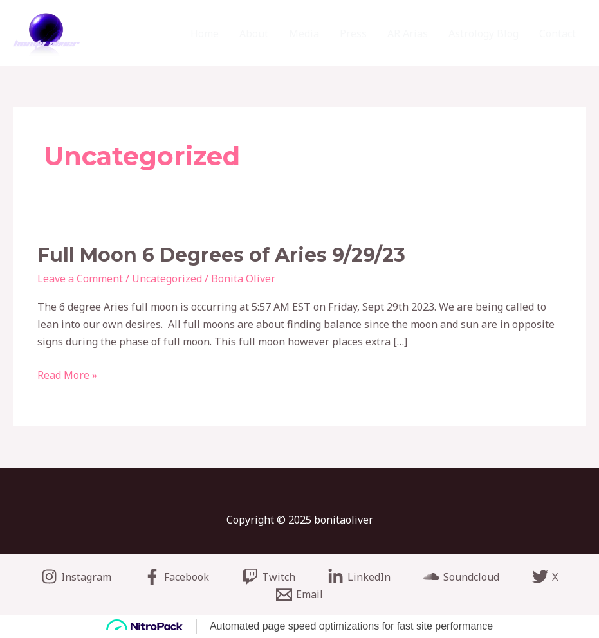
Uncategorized (167, 278)
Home (204, 33)
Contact (557, 33)
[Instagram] (76, 577)
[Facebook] (176, 577)
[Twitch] (268, 577)
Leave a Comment (80, 278)
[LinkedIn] (359, 577)
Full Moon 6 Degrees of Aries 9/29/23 (221, 255)
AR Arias (407, 33)
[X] (545, 577)
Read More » (67, 374)
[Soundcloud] (461, 577)
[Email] (299, 595)
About (253, 33)
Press (353, 33)
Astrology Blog (483, 33)
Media (304, 33)
